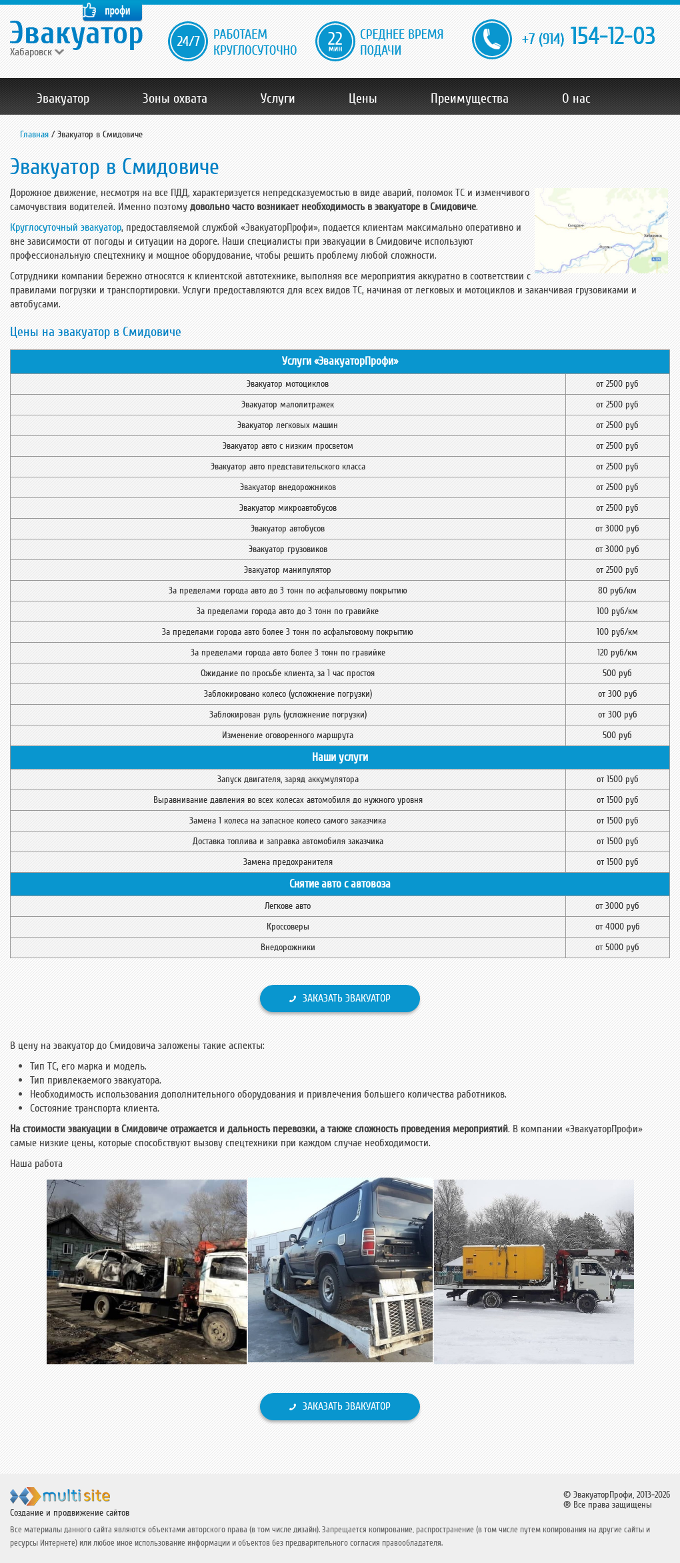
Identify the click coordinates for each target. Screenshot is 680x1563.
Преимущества (470, 99)
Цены (363, 99)
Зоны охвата (175, 99)
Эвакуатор (63, 99)
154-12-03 (588, 37)
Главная (34, 134)
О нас (576, 99)
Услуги (278, 99)
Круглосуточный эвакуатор (65, 227)
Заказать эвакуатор (347, 998)
